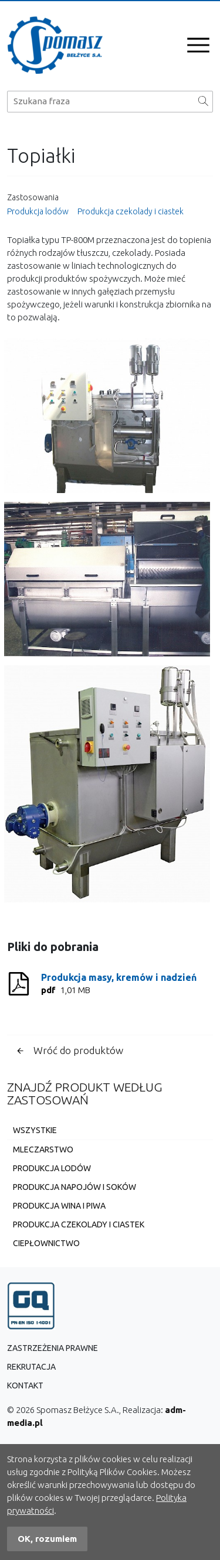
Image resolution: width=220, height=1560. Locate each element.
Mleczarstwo (43, 1149)
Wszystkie (35, 1130)
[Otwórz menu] (198, 45)
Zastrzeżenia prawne (52, 1348)
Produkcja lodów (38, 211)
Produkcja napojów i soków (74, 1187)
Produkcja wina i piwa (59, 1205)
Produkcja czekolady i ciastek (130, 211)
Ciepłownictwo (46, 1243)
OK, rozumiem (47, 1539)
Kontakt (25, 1385)
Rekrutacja (31, 1366)
